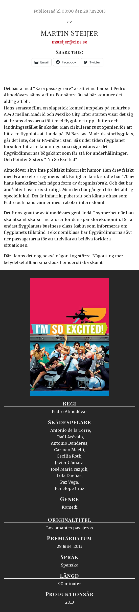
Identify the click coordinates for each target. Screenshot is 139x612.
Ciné (16, 9)
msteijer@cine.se (69, 41)
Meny (129, 8)
